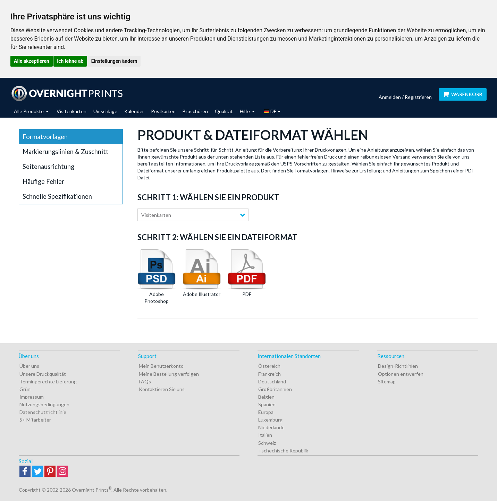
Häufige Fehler (43, 181)
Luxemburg (270, 420)
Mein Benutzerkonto (161, 366)
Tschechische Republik (283, 450)
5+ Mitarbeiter (35, 420)
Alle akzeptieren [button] (31, 61)
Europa (265, 412)
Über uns (29, 366)
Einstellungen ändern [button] (114, 61)
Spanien (267, 404)
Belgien (266, 397)
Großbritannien (275, 389)
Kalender (134, 111)
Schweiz (267, 443)
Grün (25, 389)
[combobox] (192, 215)
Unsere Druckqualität (42, 374)
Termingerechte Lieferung (48, 381)
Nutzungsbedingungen (44, 404)
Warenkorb (462, 94)
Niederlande (271, 427)
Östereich (269, 366)
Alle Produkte (31, 111)
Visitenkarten (71, 111)
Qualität (224, 111)
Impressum (31, 397)
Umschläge (105, 111)
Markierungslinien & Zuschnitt (66, 151)
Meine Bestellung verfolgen (169, 374)
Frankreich (269, 374)
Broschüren (195, 111)
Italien (265, 435)
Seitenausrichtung (48, 166)
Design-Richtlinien (398, 366)
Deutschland (272, 381)
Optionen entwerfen (400, 374)
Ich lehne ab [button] (70, 61)
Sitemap (387, 381)
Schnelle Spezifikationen (57, 196)
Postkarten (163, 111)
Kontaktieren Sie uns (162, 389)
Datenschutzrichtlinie (42, 412)
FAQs (145, 381)
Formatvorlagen (45, 137)
